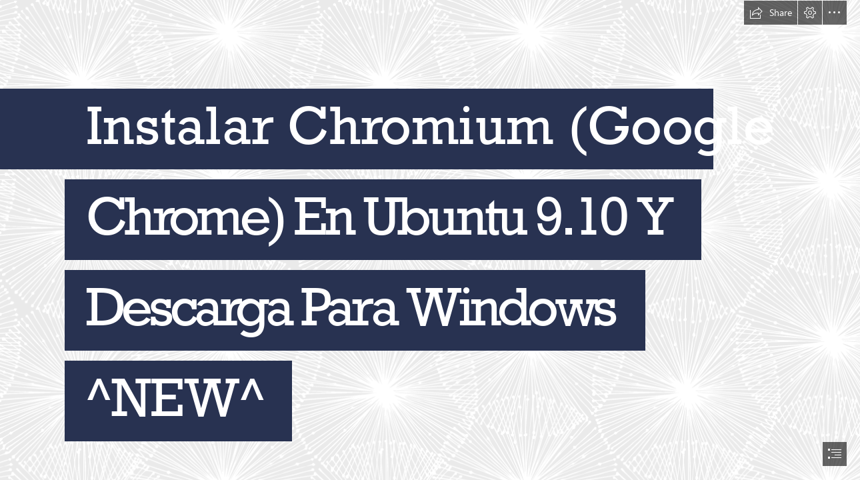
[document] (430, 240)
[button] (770, 13)
